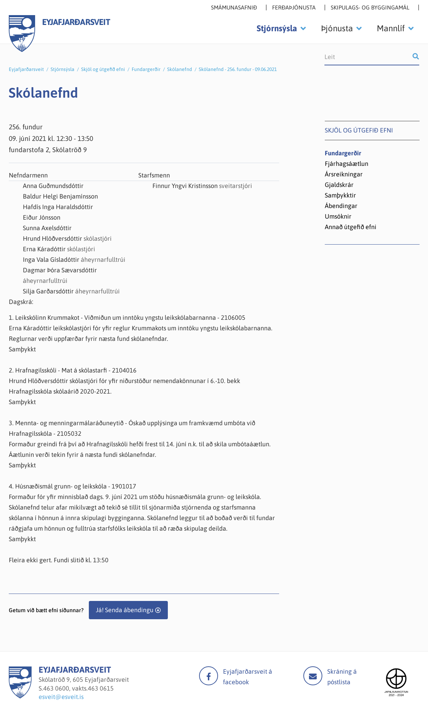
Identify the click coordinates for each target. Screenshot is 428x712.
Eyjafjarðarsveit (26, 69)
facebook (208, 675)
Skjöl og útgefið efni (103, 69)
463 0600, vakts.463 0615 (78, 688)
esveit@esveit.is (61, 696)
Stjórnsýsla (62, 69)
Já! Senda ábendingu (124, 610)
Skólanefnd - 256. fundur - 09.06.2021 (238, 69)
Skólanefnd (179, 69)
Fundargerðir (146, 69)
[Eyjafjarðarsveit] (20, 696)
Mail (312, 675)
